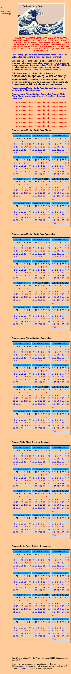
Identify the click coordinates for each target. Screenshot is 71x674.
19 (25, 147)
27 (36, 152)
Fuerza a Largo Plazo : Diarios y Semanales (31, 94)
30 (17, 152)
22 (14, 150)
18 (22, 147)
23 (17, 150)
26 (25, 150)
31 (19, 152)
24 (19, 150)
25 (22, 150)
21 (39, 150)
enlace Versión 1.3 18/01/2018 (53, 65)
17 (19, 147)
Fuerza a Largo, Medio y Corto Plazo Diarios (31, 88)
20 (36, 150)
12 (25, 144)
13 (36, 147)
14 (39, 147)
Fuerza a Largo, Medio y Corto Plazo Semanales (39, 89)
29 (14, 152)
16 (17, 147)
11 (22, 144)
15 (14, 147)
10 (19, 144)
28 (39, 152)
